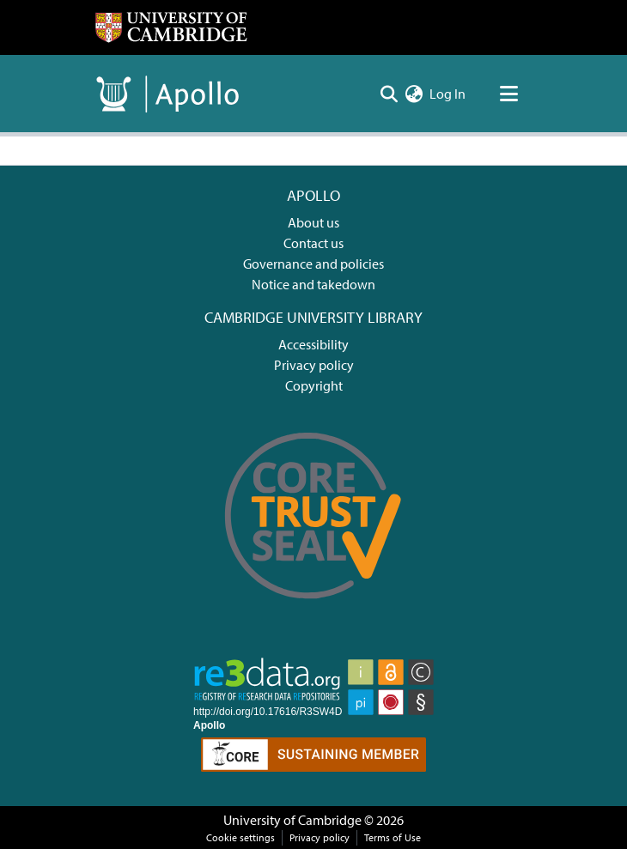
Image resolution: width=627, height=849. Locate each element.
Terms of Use (392, 837)
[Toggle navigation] (508, 93)
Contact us (313, 243)
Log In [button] (448, 93)
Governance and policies (313, 263)
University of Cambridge (292, 819)
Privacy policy (314, 364)
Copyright (314, 385)
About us (313, 222)
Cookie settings (240, 837)
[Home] (170, 27)
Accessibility (313, 344)
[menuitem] (413, 93)
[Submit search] (388, 93)
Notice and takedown (313, 284)
